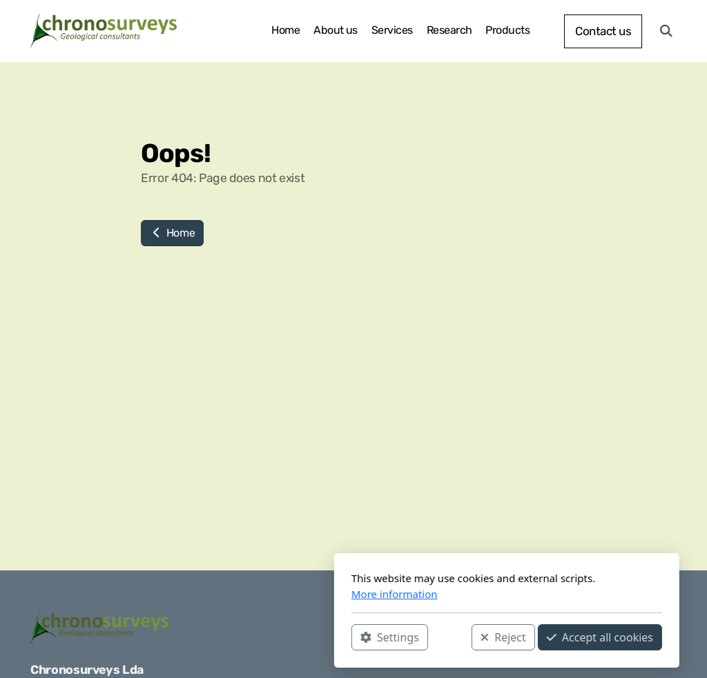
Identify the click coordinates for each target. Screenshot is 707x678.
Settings (236, 637)
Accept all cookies (447, 637)
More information (241, 594)
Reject (350, 637)
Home (172, 232)
